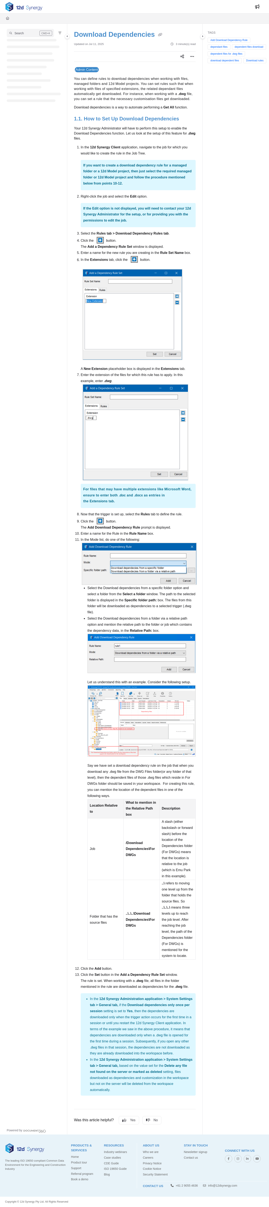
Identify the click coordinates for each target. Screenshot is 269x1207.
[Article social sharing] (182, 56)
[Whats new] (257, 6)
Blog (107, 1174)
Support (76, 1168)
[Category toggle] (67, 36)
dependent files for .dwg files (226, 53)
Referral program (82, 1173)
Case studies (112, 1157)
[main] (134, 579)
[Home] (7, 18)
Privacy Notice (152, 1163)
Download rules (255, 60)
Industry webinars (115, 1152)
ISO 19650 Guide (115, 1168)
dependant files (218, 46)
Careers (148, 1157)
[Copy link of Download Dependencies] (160, 35)
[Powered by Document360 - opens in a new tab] (26, 1130)
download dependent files (224, 60)
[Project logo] (24, 7)
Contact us (191, 1157)
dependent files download (249, 46)
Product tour (79, 1162)
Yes (128, 1120)
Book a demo (79, 1179)
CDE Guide (111, 1163)
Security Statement (155, 1174)
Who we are (151, 1152)
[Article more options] (192, 56)
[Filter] (59, 33)
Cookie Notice (152, 1168)
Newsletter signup (195, 1152)
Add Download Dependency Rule (229, 40)
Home (75, 1156)
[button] (30, 33)
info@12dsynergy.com (220, 1185)
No (152, 1120)
